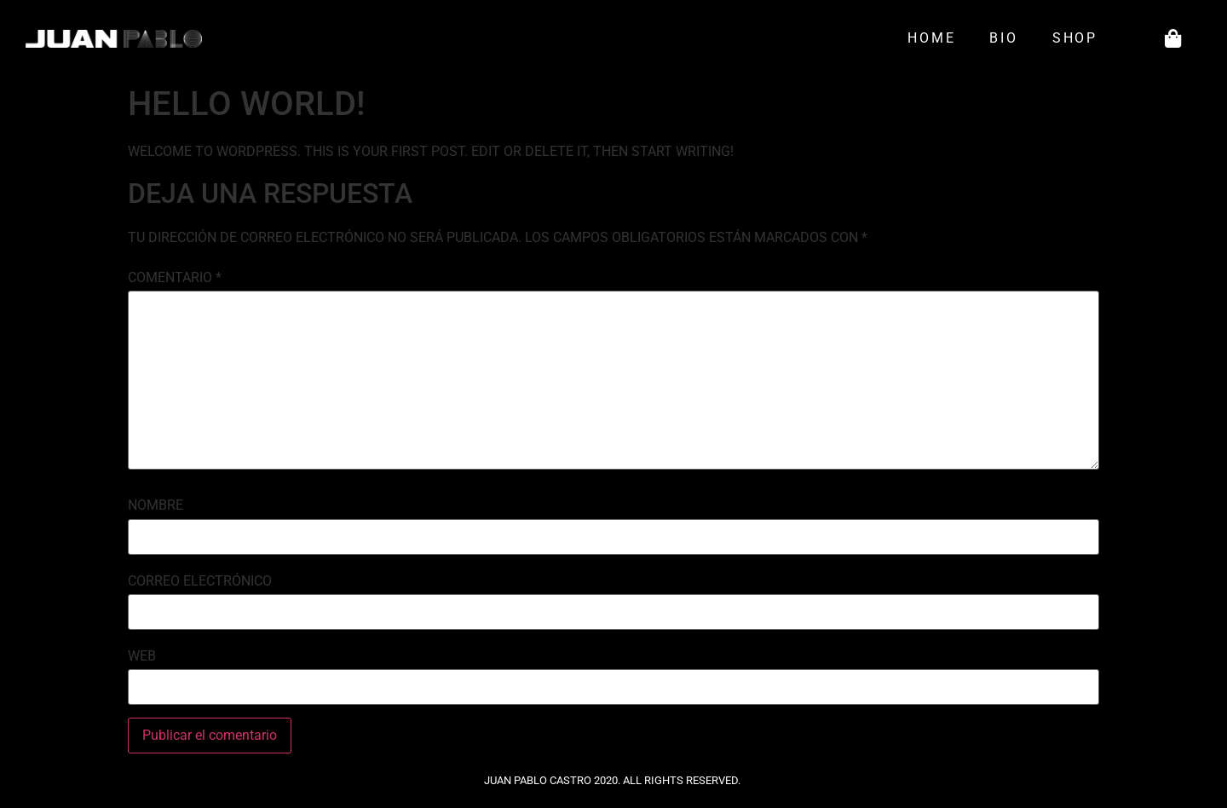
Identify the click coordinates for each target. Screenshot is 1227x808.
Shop (1079, 38)
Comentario (175, 278)
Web (142, 656)
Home (931, 38)
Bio (1003, 38)
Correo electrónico (200, 581)
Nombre (155, 505)
